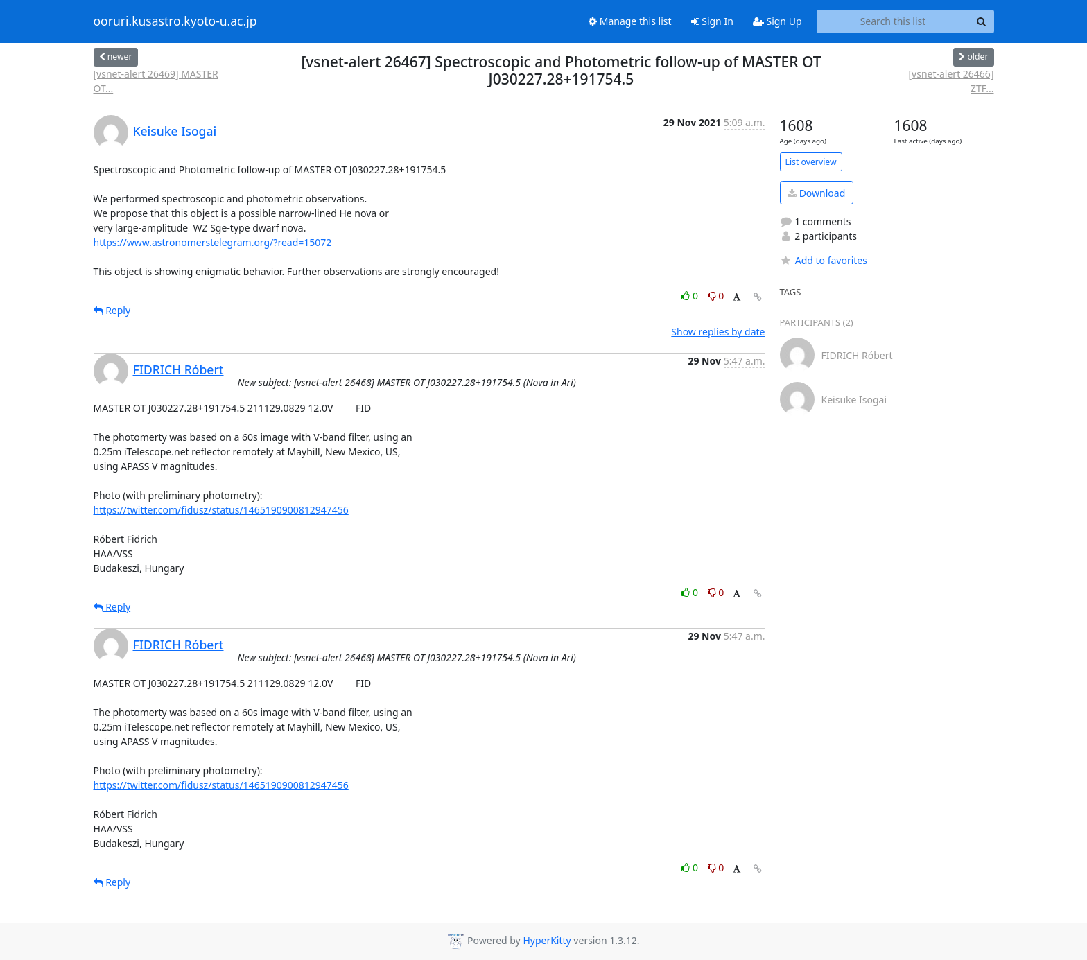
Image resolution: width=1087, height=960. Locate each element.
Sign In (712, 21)
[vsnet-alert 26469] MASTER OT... (156, 81)
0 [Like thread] (690, 295)
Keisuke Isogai (175, 131)
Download (816, 193)
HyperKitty (547, 940)
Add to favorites (823, 260)
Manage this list (630, 21)
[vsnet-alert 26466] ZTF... (950, 81)
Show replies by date (718, 331)
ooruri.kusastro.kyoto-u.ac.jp (175, 21)
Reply (112, 310)
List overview (811, 162)
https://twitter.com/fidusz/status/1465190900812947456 (221, 509)
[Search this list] (893, 21)
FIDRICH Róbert (178, 369)
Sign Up (777, 21)
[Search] (981, 21)
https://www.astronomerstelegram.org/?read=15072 (213, 242)
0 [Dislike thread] (716, 295)
